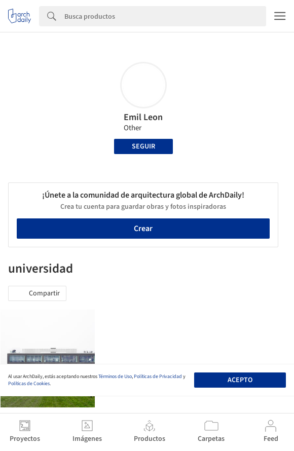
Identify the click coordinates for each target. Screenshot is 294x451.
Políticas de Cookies (29, 383)
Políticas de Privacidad (158, 376)
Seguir (143, 146)
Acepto (240, 380)
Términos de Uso (115, 376)
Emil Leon (143, 117)
